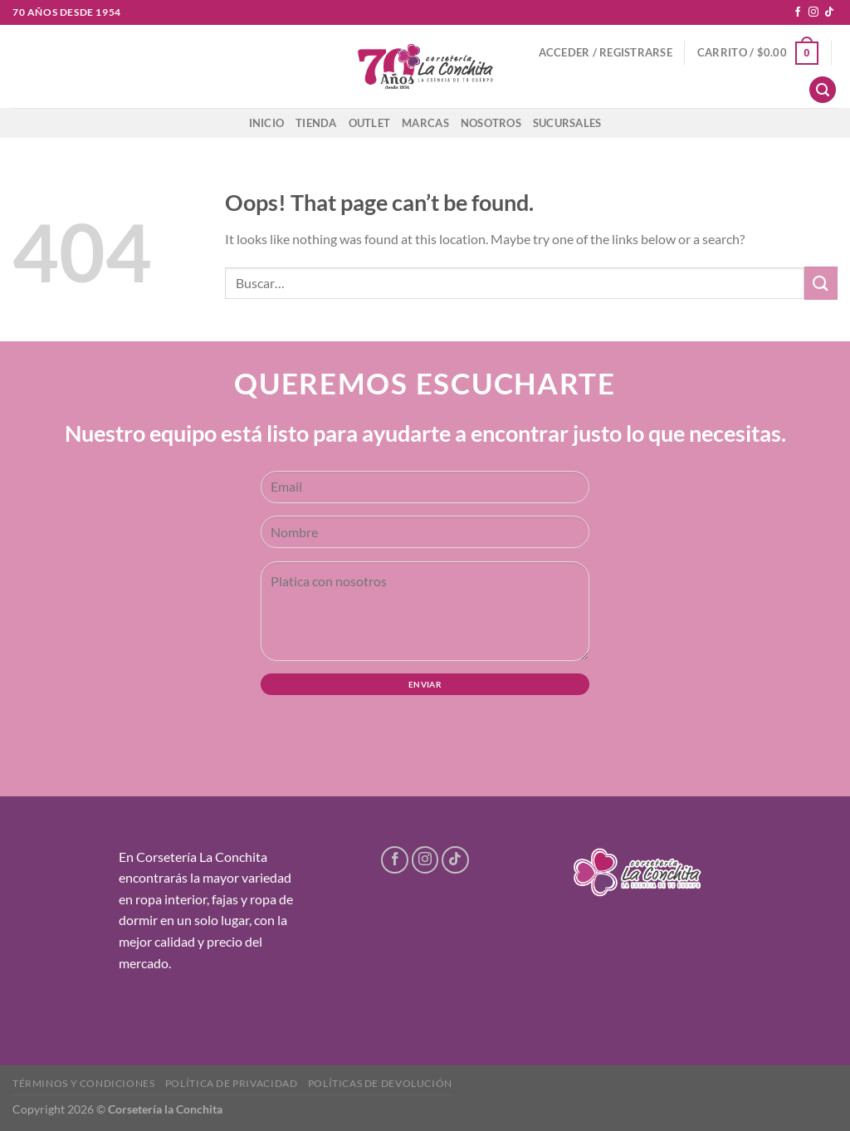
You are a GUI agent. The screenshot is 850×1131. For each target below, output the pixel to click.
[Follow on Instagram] (813, 12)
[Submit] (821, 283)
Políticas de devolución (380, 1083)
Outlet (370, 123)
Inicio (267, 123)
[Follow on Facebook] (798, 12)
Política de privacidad (231, 1083)
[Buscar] (822, 90)
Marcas (425, 123)
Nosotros (491, 123)
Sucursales (567, 123)
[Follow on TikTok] (829, 12)
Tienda (316, 123)
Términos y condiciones (83, 1083)
